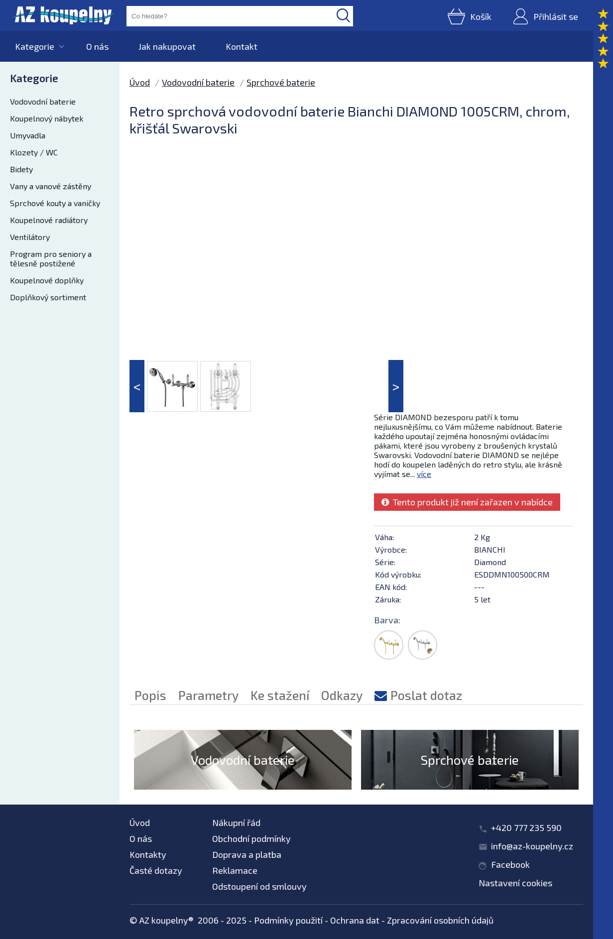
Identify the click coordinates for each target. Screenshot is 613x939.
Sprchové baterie (280, 82)
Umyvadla (27, 135)
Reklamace (234, 870)
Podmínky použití (288, 920)
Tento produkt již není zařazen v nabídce (467, 501)
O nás (97, 46)
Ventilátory (30, 236)
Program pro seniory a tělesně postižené (51, 258)
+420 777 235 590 (526, 827)
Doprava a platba (246, 854)
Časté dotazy (155, 870)
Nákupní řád (236, 822)
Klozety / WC (34, 152)
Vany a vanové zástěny (50, 186)
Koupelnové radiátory (49, 220)
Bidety (21, 169)
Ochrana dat (354, 920)
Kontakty (147, 854)
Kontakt (241, 46)
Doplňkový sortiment (48, 297)
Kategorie (34, 46)
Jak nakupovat (167, 46)
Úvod (139, 82)
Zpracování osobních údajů (440, 920)
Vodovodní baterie (43, 101)
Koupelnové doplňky (47, 280)
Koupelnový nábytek (46, 118)
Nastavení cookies (515, 882)
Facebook (510, 864)
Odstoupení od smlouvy (259, 886)
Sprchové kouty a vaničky (55, 203)
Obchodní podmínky (251, 838)
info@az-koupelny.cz (532, 845)
